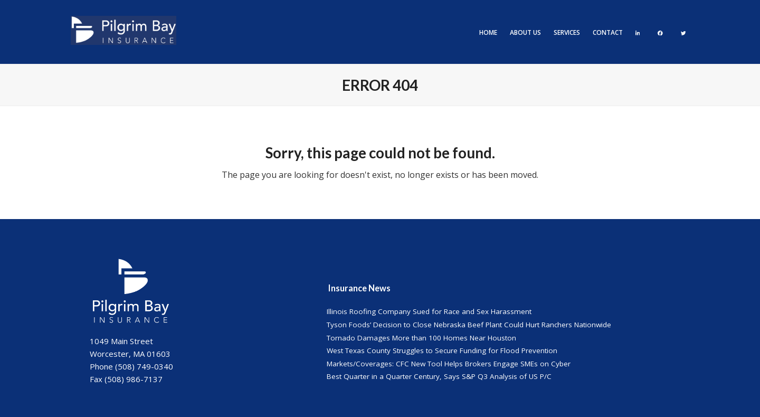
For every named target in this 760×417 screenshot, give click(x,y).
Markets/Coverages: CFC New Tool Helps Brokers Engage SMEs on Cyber (449, 363)
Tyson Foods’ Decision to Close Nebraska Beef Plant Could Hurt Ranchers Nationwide (469, 324)
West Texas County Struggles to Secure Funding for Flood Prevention (442, 350)
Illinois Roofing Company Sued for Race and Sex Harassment (429, 311)
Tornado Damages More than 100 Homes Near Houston (421, 338)
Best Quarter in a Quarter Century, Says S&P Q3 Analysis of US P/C (439, 376)
